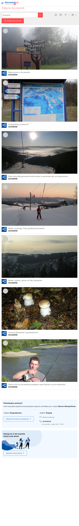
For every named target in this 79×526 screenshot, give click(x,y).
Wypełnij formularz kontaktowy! (18, 419)
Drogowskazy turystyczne (18, 124)
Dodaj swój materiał (14, 21)
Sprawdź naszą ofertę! (15, 453)
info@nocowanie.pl (48, 417)
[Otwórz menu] (2, 3)
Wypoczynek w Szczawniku (19, 72)
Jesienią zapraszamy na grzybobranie (23, 332)
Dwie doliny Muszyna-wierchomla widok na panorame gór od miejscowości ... (39, 176)
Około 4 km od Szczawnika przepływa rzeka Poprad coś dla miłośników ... (37, 384)
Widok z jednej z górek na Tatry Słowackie (25, 280)
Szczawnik (12, 75)
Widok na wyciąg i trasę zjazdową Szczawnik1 (26, 228)
